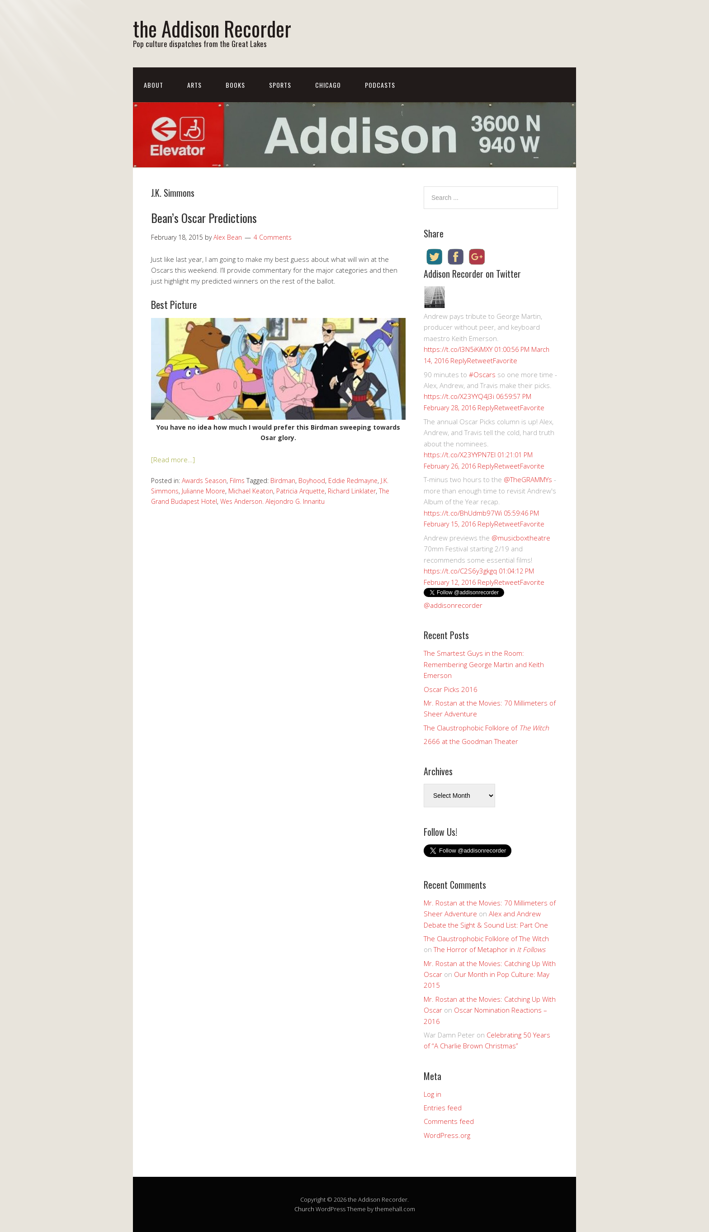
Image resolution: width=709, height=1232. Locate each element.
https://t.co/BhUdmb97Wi (463, 512)
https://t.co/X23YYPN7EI (460, 454)
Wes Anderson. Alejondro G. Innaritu (272, 501)
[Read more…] (173, 459)
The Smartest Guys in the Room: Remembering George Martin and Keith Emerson (484, 664)
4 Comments (273, 237)
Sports (280, 85)
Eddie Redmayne (353, 480)
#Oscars (482, 374)
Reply (458, 360)
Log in (432, 1094)
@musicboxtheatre (521, 537)
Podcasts (380, 85)
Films (237, 480)
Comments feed (449, 1121)
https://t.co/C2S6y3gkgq (460, 570)
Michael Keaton (250, 491)
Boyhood (311, 480)
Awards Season (204, 480)
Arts (194, 85)
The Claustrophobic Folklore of (486, 727)
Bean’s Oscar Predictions (204, 218)
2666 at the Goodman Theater (471, 741)
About (153, 85)
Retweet (480, 360)
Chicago (328, 85)
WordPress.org (447, 1135)
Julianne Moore (203, 491)
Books (235, 85)
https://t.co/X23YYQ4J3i (459, 396)
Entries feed (443, 1107)
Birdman (282, 480)
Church (304, 1209)
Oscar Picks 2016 (450, 689)
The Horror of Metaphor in (489, 949)
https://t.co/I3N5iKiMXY (458, 349)
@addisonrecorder (453, 605)
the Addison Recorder (212, 28)
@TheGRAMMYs (528, 479)
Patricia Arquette (300, 491)
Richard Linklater (352, 491)
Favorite (505, 360)
